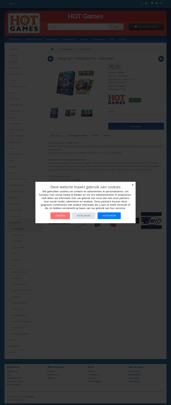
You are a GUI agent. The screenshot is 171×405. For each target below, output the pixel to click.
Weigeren (60, 215)
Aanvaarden (109, 215)
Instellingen (83, 215)
